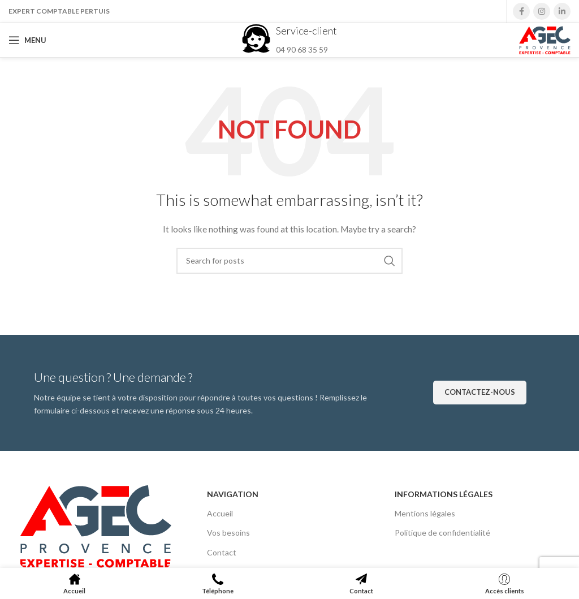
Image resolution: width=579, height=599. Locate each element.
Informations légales (443, 494)
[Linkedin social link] (562, 11)
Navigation (232, 494)
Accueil (220, 513)
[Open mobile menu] (27, 40)
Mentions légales (425, 513)
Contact (221, 552)
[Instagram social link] (541, 11)
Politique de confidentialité (442, 532)
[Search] (289, 261)
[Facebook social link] (521, 11)
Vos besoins (228, 532)
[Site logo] (545, 39)
